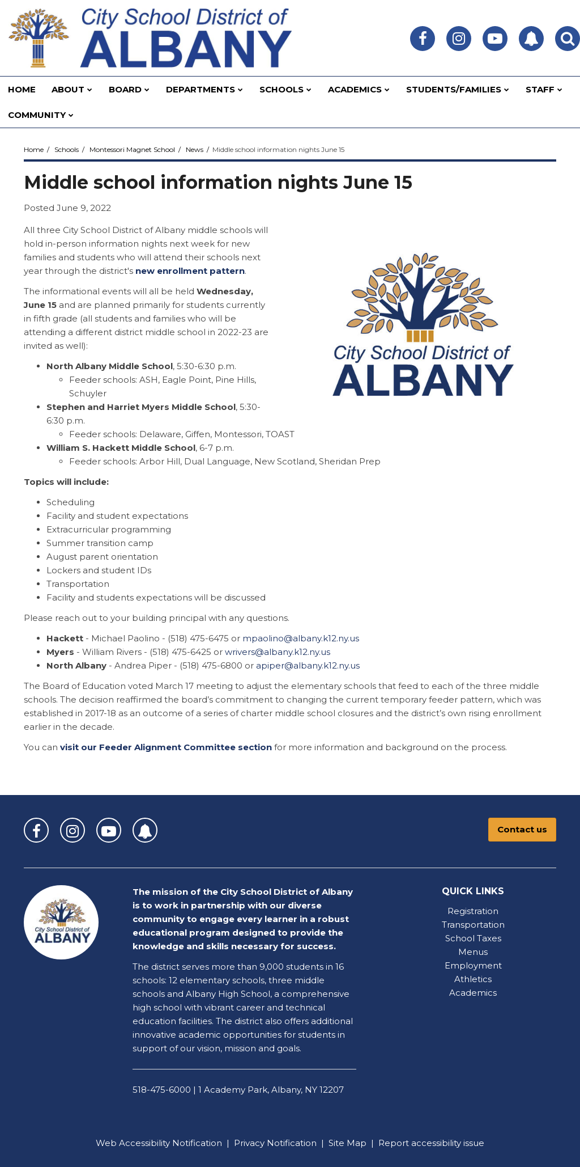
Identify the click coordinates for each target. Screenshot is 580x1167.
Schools (66, 149)
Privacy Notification (275, 1143)
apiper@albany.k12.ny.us (308, 665)
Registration (472, 911)
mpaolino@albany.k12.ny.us (300, 638)
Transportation (473, 924)
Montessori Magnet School (132, 149)
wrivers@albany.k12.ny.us (277, 651)
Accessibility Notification (170, 1143)
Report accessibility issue (431, 1143)
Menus (473, 951)
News (194, 149)
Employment (473, 965)
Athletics (473, 979)
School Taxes (473, 938)
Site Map (347, 1143)
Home (34, 149)
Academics (473, 992)
